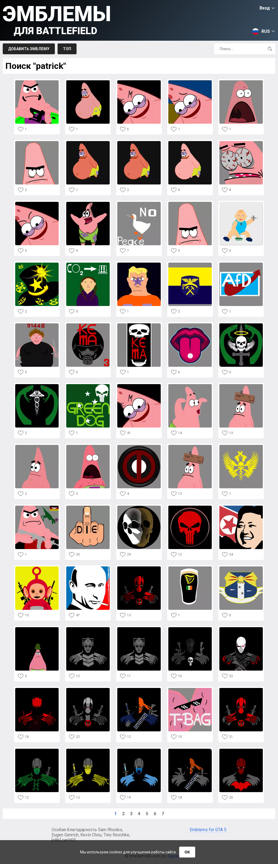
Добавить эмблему (28, 49)
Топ (67, 49)
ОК (187, 852)
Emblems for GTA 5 (208, 829)
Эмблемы (57, 19)
